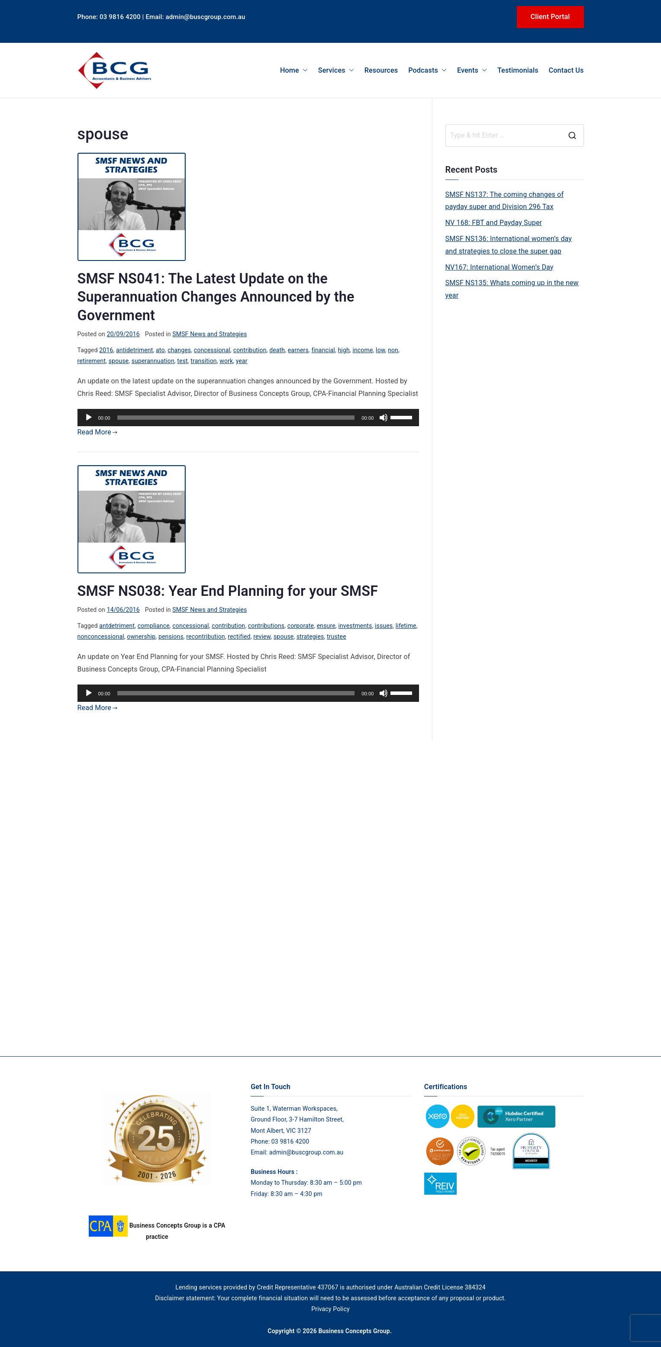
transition (203, 360)
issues (384, 625)
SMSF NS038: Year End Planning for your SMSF (227, 591)
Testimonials (517, 70)
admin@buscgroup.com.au (306, 1152)
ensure (326, 625)
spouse (119, 360)
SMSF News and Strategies (209, 334)
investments (355, 625)
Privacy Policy (330, 1308)
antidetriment (134, 350)
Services (336, 70)
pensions (171, 636)
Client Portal (550, 17)
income (362, 350)
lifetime (406, 625)
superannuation (153, 360)
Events (472, 70)
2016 (106, 350)
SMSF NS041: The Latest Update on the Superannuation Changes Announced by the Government (216, 296)
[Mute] (383, 417)
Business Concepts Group (354, 1331)
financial (323, 350)
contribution (250, 350)
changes (179, 350)
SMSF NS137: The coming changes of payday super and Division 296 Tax (504, 200)
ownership (141, 636)
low (380, 350)
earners (298, 350)
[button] (303, 70)
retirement (91, 360)
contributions (266, 625)
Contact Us (566, 70)
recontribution (205, 636)
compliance (154, 625)
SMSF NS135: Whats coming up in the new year (512, 289)
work (226, 360)
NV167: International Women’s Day (499, 267)
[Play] (88, 417)
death (277, 350)
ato (160, 350)
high (343, 350)
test (182, 360)
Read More (97, 432)
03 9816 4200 (289, 1141)
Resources (381, 70)
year (242, 360)
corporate (300, 625)
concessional (212, 350)
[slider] (236, 417)
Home (294, 70)
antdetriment (117, 625)
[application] (248, 417)
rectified (239, 636)
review (262, 636)
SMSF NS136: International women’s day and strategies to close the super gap (508, 245)
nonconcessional (100, 636)
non (393, 350)
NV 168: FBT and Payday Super (493, 223)
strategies (310, 636)
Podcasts (427, 70)
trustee (336, 636)
